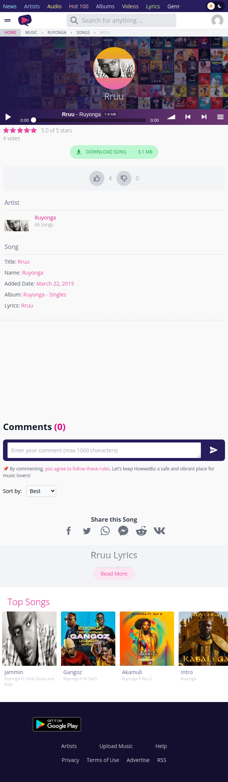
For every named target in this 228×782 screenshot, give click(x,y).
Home (10, 32)
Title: (10, 261)
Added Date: (20, 283)
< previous (188, 117)
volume (171, 117)
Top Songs (29, 601)
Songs (83, 32)
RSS (161, 760)
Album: (13, 294)
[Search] (74, 20)
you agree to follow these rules (77, 469)
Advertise (138, 760)
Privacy (70, 760)
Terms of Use (103, 760)
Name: (13, 272)
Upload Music (116, 746)
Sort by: (12, 491)
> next (204, 117)
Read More (114, 573)
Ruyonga (56, 32)
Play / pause (8, 117)
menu (220, 117)
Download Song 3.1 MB (114, 152)
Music (31, 32)
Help (161, 746)
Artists (69, 746)
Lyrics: (12, 305)
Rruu (105, 32)
